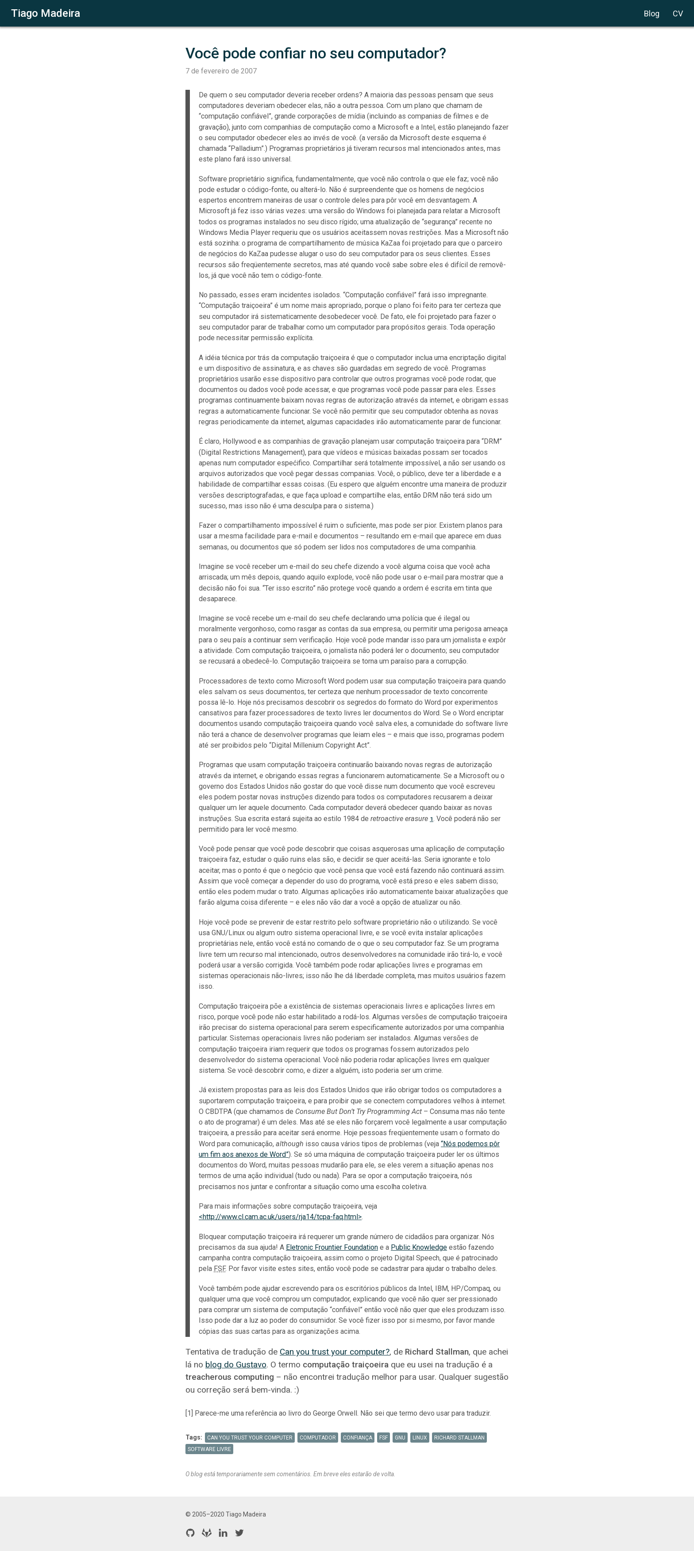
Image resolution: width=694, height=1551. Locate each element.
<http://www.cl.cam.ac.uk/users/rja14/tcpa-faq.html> (280, 1217)
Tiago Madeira (45, 13)
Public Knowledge (419, 1247)
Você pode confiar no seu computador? (315, 53)
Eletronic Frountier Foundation (332, 1247)
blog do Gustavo (235, 1364)
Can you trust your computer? (334, 1352)
